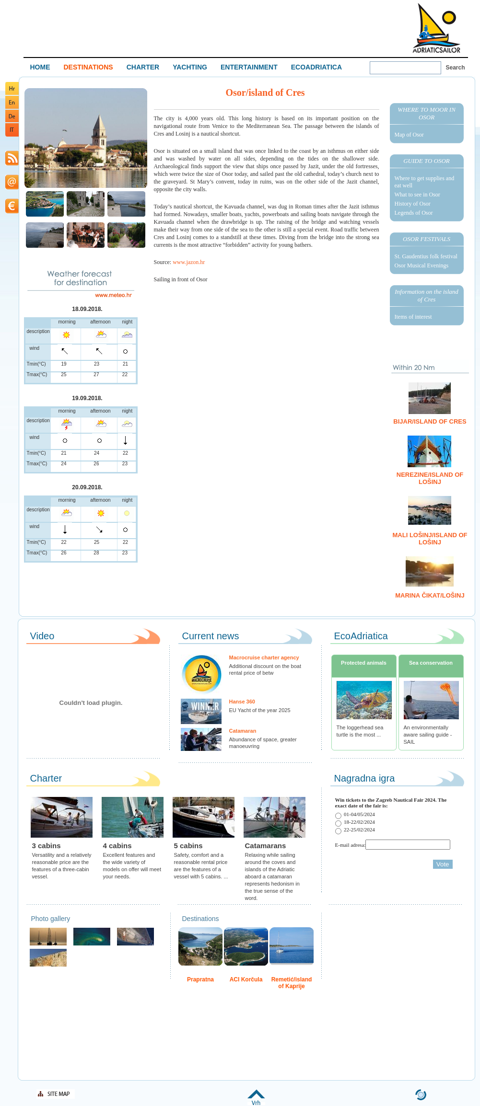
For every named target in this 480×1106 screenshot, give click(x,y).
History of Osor (413, 203)
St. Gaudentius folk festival (426, 256)
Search (455, 67)
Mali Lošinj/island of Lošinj (430, 538)
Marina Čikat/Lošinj (429, 595)
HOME (40, 67)
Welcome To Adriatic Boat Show (436, 27)
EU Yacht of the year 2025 (260, 710)
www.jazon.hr (189, 262)
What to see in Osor (417, 194)
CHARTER (143, 67)
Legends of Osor (414, 212)
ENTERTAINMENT (249, 67)
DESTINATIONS (88, 67)
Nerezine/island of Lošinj (430, 478)
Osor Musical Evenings (422, 265)
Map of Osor (409, 134)
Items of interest (413, 316)
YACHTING (190, 67)
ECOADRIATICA (316, 67)
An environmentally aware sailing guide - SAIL (428, 735)
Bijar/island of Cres (429, 421)
